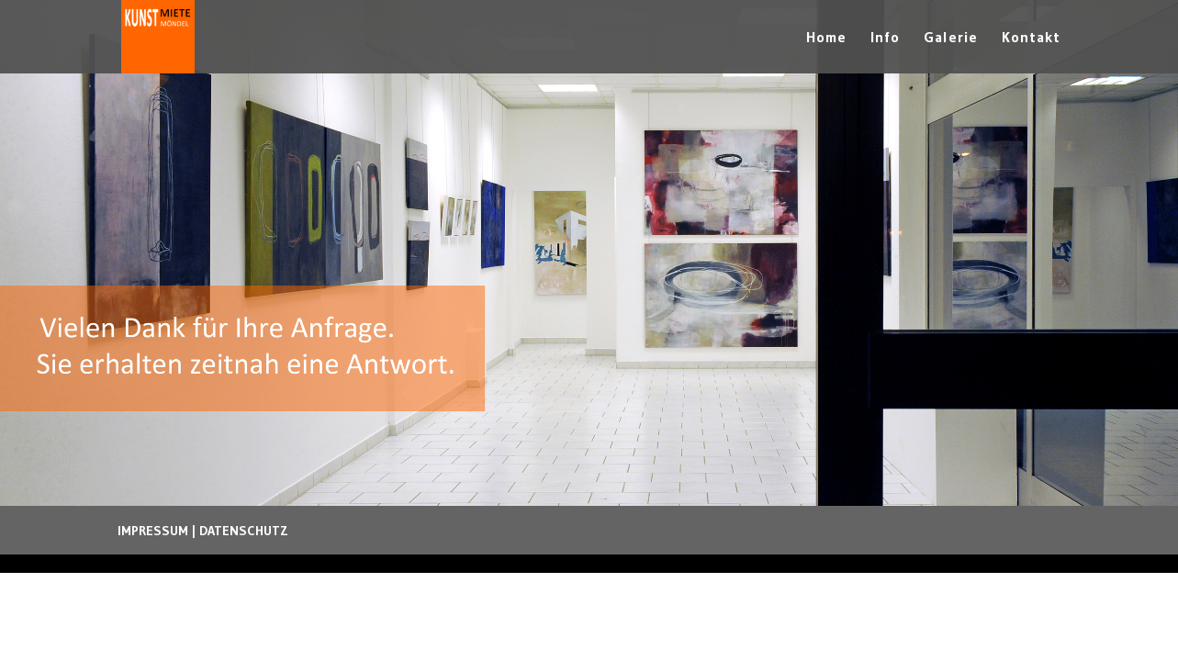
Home (826, 38)
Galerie (951, 38)
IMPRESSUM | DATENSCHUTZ (203, 530)
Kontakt (1031, 38)
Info (885, 38)
